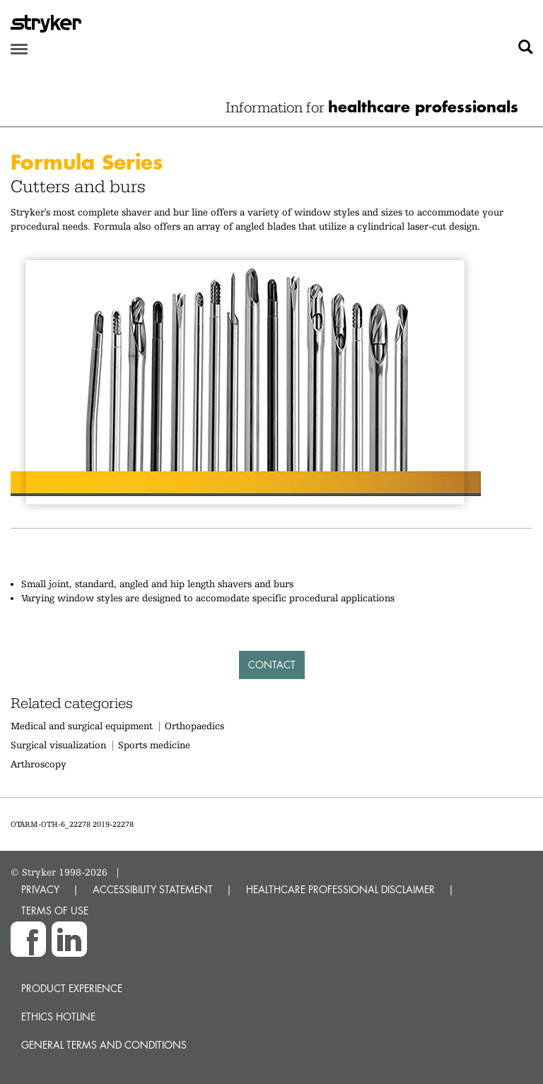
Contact (272, 664)
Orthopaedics (194, 725)
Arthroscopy (38, 764)
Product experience (71, 988)
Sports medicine (154, 744)
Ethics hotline (58, 1016)
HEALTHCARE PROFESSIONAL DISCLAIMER (340, 889)
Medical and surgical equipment (83, 725)
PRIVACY (40, 889)
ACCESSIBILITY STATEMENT (153, 889)
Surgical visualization (58, 744)
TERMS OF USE (54, 910)
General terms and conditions (104, 1044)
